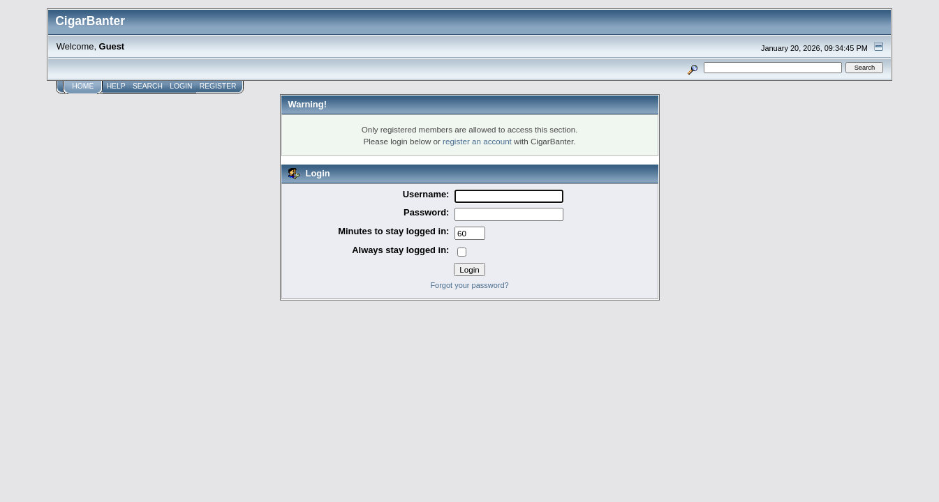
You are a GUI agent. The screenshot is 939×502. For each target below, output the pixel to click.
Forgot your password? (469, 285)
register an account (477, 141)
